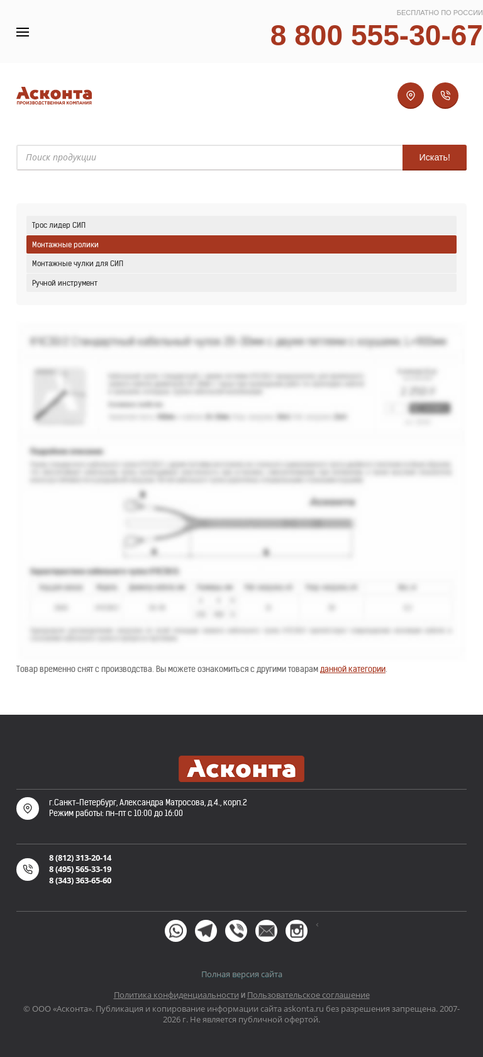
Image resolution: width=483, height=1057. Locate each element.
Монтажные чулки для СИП (77, 263)
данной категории (353, 669)
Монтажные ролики (65, 244)
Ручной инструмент (64, 283)
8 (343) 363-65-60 (80, 880)
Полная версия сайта (241, 974)
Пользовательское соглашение (308, 994)
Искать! (434, 157)
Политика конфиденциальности (176, 994)
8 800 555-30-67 (376, 35)
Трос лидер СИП (59, 225)
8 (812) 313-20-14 (80, 857)
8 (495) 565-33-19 (80, 869)
